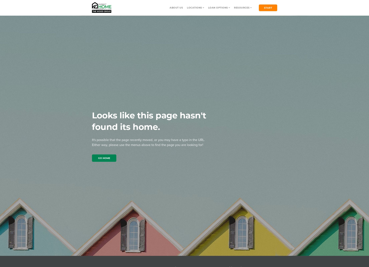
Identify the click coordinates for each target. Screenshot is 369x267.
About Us (176, 7)
